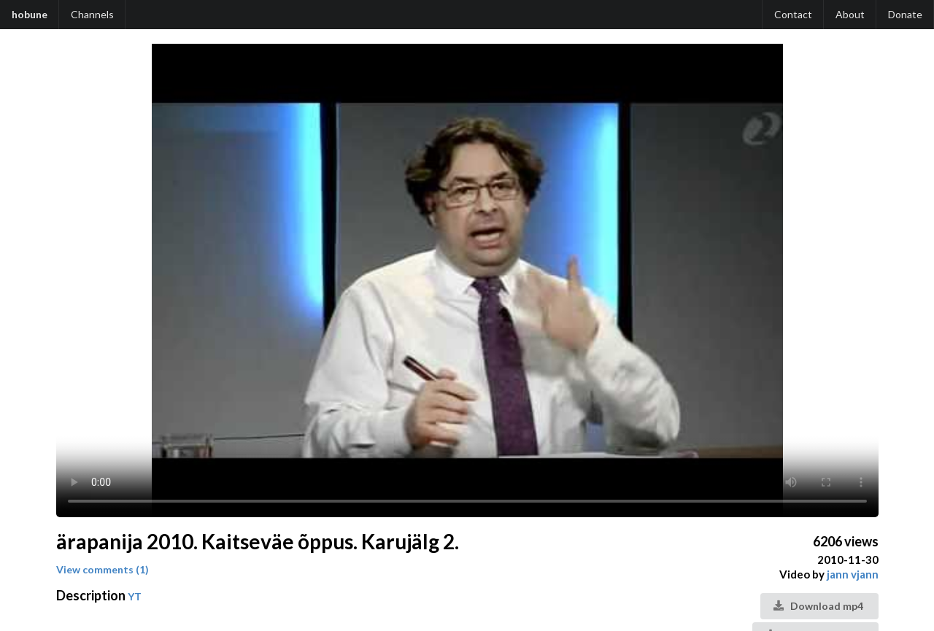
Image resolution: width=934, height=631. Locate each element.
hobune (29, 14)
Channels (92, 14)
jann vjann (853, 574)
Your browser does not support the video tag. (467, 280)
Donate (905, 14)
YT (135, 596)
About (850, 14)
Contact (793, 14)
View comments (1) (102, 569)
